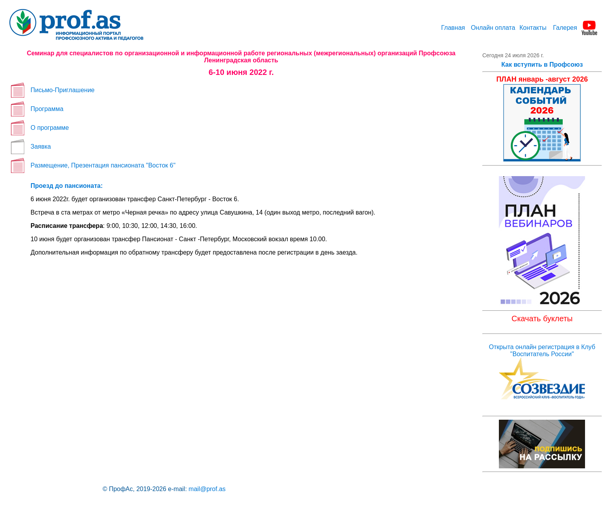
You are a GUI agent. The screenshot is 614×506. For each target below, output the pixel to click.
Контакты (532, 27)
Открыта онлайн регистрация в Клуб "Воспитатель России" (542, 350)
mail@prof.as (207, 489)
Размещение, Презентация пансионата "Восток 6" (103, 165)
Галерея (565, 27)
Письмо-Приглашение (62, 90)
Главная (453, 27)
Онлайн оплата (493, 27)
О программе (50, 127)
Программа (47, 109)
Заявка (41, 146)
